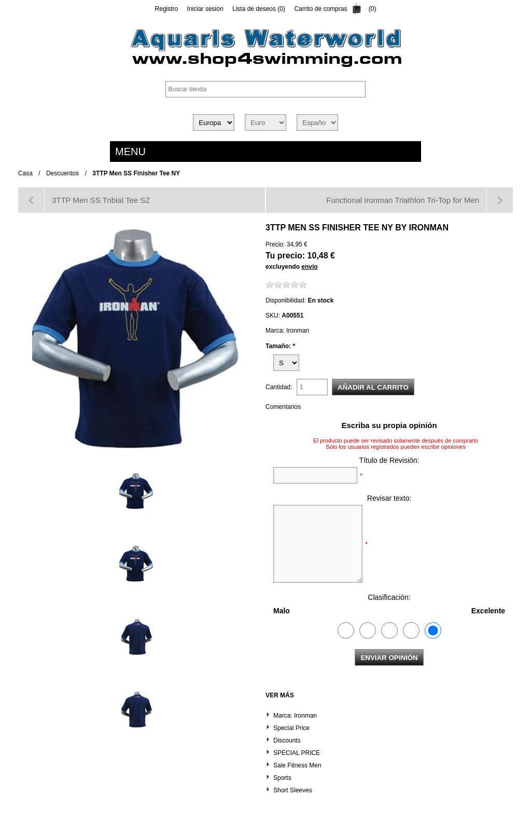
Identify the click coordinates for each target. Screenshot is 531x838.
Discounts (287, 740)
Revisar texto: (389, 498)
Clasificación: (389, 597)
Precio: (275, 244)
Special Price (291, 728)
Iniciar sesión (205, 8)
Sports (282, 777)
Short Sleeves (292, 790)
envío (309, 266)
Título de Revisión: (389, 460)
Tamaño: (279, 345)
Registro (166, 8)
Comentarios (283, 406)
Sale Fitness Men (297, 765)
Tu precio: (285, 255)
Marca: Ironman (295, 715)
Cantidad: (279, 387)
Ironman (429, 227)
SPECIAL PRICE (296, 753)
